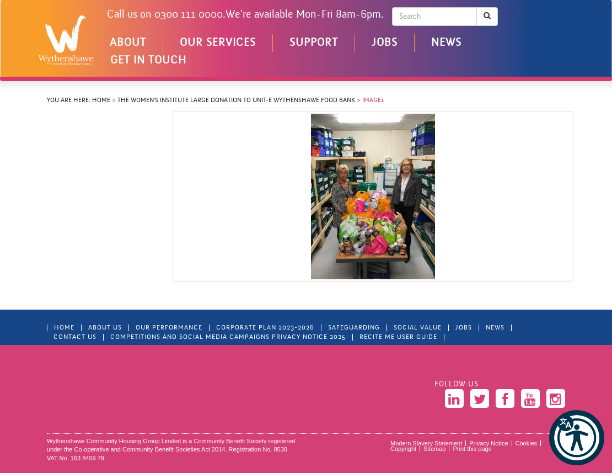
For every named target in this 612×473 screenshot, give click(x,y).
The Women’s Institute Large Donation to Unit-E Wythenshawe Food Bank (236, 100)
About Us (105, 328)
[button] (576, 437)
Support (313, 43)
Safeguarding (354, 328)
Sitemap (434, 448)
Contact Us (74, 337)
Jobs (385, 43)
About (128, 43)
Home (101, 100)
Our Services (218, 43)
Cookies (527, 443)
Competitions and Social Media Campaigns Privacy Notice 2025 (228, 337)
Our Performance (169, 328)
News (446, 43)
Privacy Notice (488, 443)
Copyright (403, 448)
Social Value (418, 328)
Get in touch (148, 60)
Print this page (472, 448)
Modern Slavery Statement (426, 443)
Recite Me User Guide (398, 337)
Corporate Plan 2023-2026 (265, 328)
